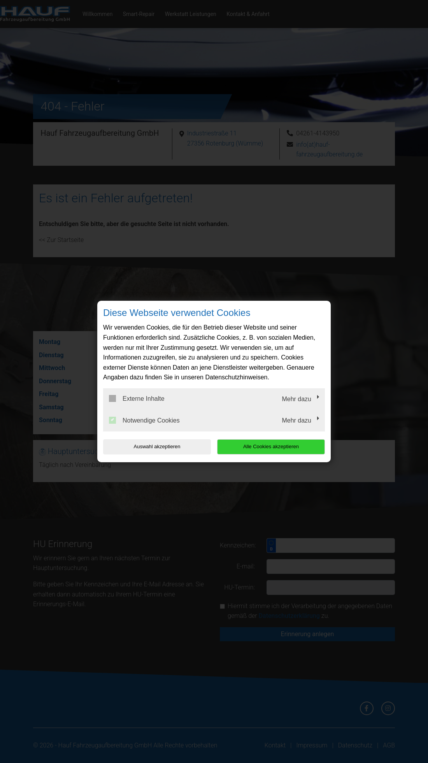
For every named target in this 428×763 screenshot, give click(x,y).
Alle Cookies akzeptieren (275, 446)
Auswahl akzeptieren (153, 446)
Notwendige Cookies (144, 420)
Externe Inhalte (137, 398)
